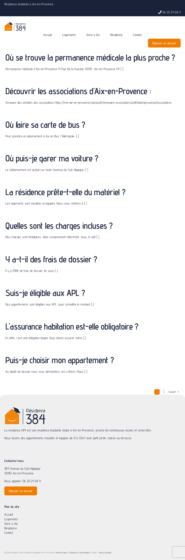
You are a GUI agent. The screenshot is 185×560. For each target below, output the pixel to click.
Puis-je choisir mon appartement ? (59, 360)
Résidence (10, 528)
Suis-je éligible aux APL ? (45, 293)
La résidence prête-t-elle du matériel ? (65, 192)
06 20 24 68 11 (171, 12)
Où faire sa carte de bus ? (45, 124)
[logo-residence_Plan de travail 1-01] (15, 23)
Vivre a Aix (11, 523)
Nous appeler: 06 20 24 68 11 (22, 481)
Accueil (8, 514)
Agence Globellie (105, 552)
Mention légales (62, 552)
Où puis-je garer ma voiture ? (51, 158)
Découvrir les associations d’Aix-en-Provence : (78, 91)
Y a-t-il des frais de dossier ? (51, 259)
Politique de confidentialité (79, 552)
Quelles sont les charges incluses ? (59, 225)
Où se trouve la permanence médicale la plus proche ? (90, 57)
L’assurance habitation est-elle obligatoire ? (71, 326)
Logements (11, 519)
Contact (8, 533)
